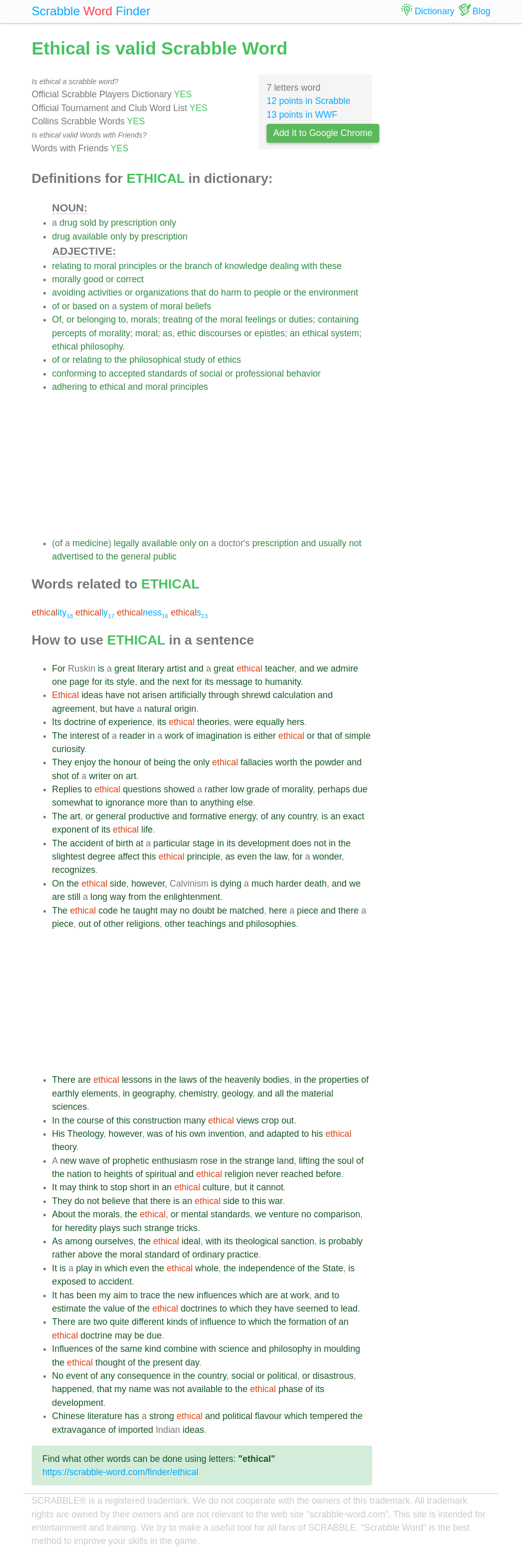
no (184, 910)
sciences (69, 1107)
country (302, 816)
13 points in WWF (302, 115)
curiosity (68, 749)
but (106, 709)
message (234, 682)
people (267, 292)
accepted (127, 373)
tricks (187, 1228)
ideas (92, 695)
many (194, 1120)
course (90, 1120)
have (115, 695)
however (148, 883)
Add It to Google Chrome (323, 133)
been (86, 1295)
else (245, 802)
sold (88, 223)
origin (185, 709)
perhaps (334, 789)
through (223, 695)
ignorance (125, 802)
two (100, 1322)
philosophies (271, 924)
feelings (260, 319)
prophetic (130, 1161)
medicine (90, 543)
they (263, 1308)
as (167, 333)
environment (333, 292)
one (59, 682)
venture (284, 1214)
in (151, 736)
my (105, 1295)
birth (124, 843)
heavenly (242, 1080)
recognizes (73, 870)
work (174, 736)
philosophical (155, 360)
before (329, 1174)
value (114, 1308)
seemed (312, 1308)
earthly (65, 1093)
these (331, 266)
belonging (96, 319)
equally (270, 722)
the (176, 266)
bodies (276, 1080)
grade (258, 789)
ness (142, 612)
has (67, 1295)
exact (353, 816)
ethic (186, 333)
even (247, 856)
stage (204, 843)
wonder (327, 856)
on (104, 306)
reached (297, 1174)
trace (150, 1295)
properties (338, 1080)
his (181, 1134)
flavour (268, 1416)
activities (105, 292)
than (179, 802)
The (59, 736)
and (135, 387)
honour (127, 762)
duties (301, 319)
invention (226, 1134)
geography (153, 1093)
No (58, 1376)
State (332, 1268)
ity (52, 612)
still (73, 897)
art (131, 776)
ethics (229, 360)
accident (86, 843)
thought (110, 1362)
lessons (137, 1080)
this (149, 856)
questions (142, 789)
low (237, 789)
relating (67, 266)
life (147, 829)
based (84, 306)
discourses (220, 333)
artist (176, 668)
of (218, 266)
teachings (207, 924)
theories (213, 722)
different (148, 1322)
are (58, 897)
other (113, 924)
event (77, 1376)
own (197, 1134)
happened (72, 1389)
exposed (69, 1281)
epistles (269, 333)
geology (237, 1093)
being (165, 762)
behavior (303, 373)
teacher (280, 668)
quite (119, 1322)
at (139, 843)
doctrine (80, 722)
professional (260, 373)
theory (64, 1147)
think (88, 1187)
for (97, 682)
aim (120, 1295)
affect (129, 856)
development (264, 843)
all (279, 1093)
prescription (134, 223)
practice (242, 1254)
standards (167, 373)
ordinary (208, 1254)
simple (358, 736)
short (140, 1187)
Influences (72, 1349)
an (295, 333)
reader (132, 736)
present (168, 1362)
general (136, 556)
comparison (337, 1214)
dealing (284, 266)
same (131, 1349)
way (117, 897)
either (264, 736)
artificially (187, 695)
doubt (203, 910)
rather (216, 789)
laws (188, 1080)
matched (246, 910)
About (63, 1214)
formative (208, 816)
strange (260, 1161)
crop (270, 1120)
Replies (67, 789)
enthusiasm (175, 1161)
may (168, 910)
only (168, 223)
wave (89, 1161)
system (133, 306)
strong (161, 1416)
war (275, 1201)
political (282, 1376)
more (157, 802)
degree (101, 856)
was (155, 1134)
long (98, 897)
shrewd (256, 695)
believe (116, 1201)
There (63, 1080)
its (109, 682)
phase (290, 1389)
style (125, 682)
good (93, 279)
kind (153, 1349)
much (262, 883)
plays (109, 1228)
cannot (269, 1187)
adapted (283, 1134)
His (58, 1134)
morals (144, 319)
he (125, 910)
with (309, 266)
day (192, 1362)
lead (349, 1308)
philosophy (102, 346)
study (194, 360)
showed (179, 789)
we (322, 668)
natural (158, 709)
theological (257, 1241)
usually (333, 543)
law (280, 856)
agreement (73, 709)
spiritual (160, 1174)
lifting (309, 1161)
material (317, 1093)
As (57, 1241)
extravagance (79, 1430)
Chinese (68, 1416)
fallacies (257, 762)
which (116, 1268)
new (68, 1161)
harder (289, 883)
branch (198, 266)
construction (157, 1120)
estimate (69, 1308)
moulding (342, 1349)
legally (126, 543)
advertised (72, 556)
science (234, 1349)
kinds (177, 1322)
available (90, 236)
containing (338, 319)
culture (215, 1187)
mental (194, 1214)
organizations (162, 292)
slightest (68, 856)
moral (105, 266)
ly (94, 612)
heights (118, 1174)
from (137, 897)
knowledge (245, 266)
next (180, 682)
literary (150, 668)
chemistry (198, 1093)
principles (137, 266)
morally (66, 279)
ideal (190, 1241)
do (213, 292)
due (360, 789)
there (348, 910)
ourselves (114, 1241)
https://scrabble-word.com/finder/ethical (120, 1472)
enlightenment (192, 897)
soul (345, 1161)
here (278, 910)
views (248, 1120)
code (108, 910)
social (211, 373)
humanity (283, 682)
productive (149, 816)
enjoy (85, 762)
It (54, 1187)
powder (330, 762)
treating (178, 319)
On (58, 883)
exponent (70, 829)
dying (231, 883)
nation (79, 1174)
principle (204, 856)
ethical (315, 333)
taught (145, 910)
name (140, 1389)
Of (57, 319)
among (78, 1241)
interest (84, 736)
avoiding (69, 292)
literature (104, 1416)
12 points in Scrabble (308, 101)
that (198, 292)
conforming (74, 373)
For (58, 668)
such (132, 1228)
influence (218, 1322)
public (165, 556)
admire (344, 668)
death (315, 883)
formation (307, 1322)
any (278, 816)
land (285, 1161)
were (243, 722)
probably (345, 1241)
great (124, 668)
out (85, 924)
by (104, 223)
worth (286, 762)
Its (57, 722)
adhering (69, 387)
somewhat (72, 802)
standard (162, 1254)
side (118, 883)
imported (135, 1430)
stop (118, 1187)
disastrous (332, 1376)
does (301, 843)
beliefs (198, 306)
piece (307, 910)
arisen (154, 695)
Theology (85, 1134)
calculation (294, 695)
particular (171, 843)
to (88, 266)
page (79, 682)
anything (217, 802)
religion (238, 1174)
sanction (298, 1241)
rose (209, 1161)
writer (100, 776)
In (56, 1120)
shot (60, 776)
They (62, 762)
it (251, 1187)
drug (68, 223)
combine (181, 1349)
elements (100, 1093)
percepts (69, 333)
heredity (81, 1228)
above (90, 1254)
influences (217, 1295)
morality (114, 333)
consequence (144, 1376)
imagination (219, 736)
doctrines (198, 1308)
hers (295, 722)
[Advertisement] (212, 465)
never (267, 1174)
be (222, 910)
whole (207, 1268)
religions (143, 924)
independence (267, 1268)
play (84, 1268)
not (355, 543)
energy (242, 816)
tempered (329, 1416)
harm (231, 292)
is (101, 668)
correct (130, 279)
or (163, 266)
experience (130, 722)
